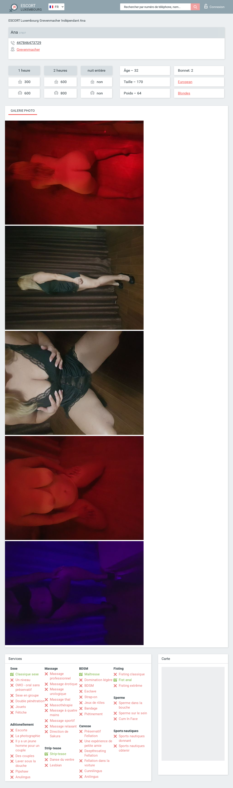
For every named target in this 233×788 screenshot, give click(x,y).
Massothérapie (61, 705)
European (185, 82)
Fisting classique (132, 674)
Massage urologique (58, 691)
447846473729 (29, 43)
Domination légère (98, 680)
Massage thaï (60, 699)
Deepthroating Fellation (95, 753)
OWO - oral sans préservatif (27, 687)
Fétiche (21, 712)
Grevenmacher (50, 20)
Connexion (214, 6)
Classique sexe (27, 674)
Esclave (90, 691)
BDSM (89, 686)
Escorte (21, 730)
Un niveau (22, 680)
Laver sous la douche (25, 763)
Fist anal (125, 680)
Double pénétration (29, 701)
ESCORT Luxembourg (23, 20)
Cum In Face (128, 719)
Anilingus (91, 777)
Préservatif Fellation (92, 733)
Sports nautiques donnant (132, 738)
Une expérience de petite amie (98, 743)
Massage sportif (62, 721)
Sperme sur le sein (133, 713)
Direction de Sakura (59, 734)
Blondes (184, 93)
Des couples (24, 756)
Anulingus (22, 777)
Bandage (90, 708)
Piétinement (93, 714)
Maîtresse (92, 674)
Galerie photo (23, 110)
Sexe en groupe (27, 695)
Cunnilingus (93, 771)
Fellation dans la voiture (96, 763)
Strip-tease (58, 754)
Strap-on (90, 697)
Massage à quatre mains (63, 712)
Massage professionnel (60, 676)
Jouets (20, 707)
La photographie (27, 736)
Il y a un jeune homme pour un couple (27, 745)
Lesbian (56, 765)
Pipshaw (21, 771)
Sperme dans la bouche (130, 705)
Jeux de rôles (94, 703)
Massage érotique (63, 684)
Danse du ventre (62, 760)
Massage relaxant (63, 726)
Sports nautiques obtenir (132, 748)
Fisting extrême (130, 686)
